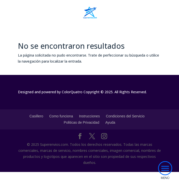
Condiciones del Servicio (125, 116)
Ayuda (110, 122)
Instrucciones (89, 116)
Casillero (36, 116)
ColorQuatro (72, 91)
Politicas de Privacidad (81, 122)
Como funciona (61, 116)
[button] (165, 168)
